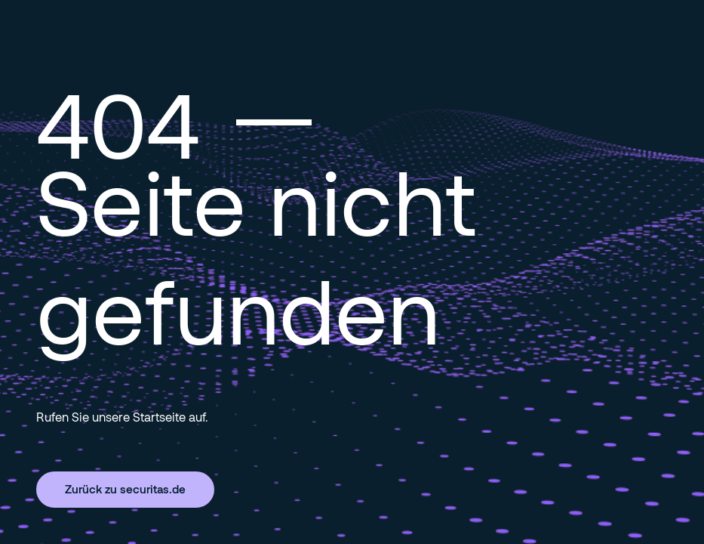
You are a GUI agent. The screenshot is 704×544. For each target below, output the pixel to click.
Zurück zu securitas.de (125, 489)
